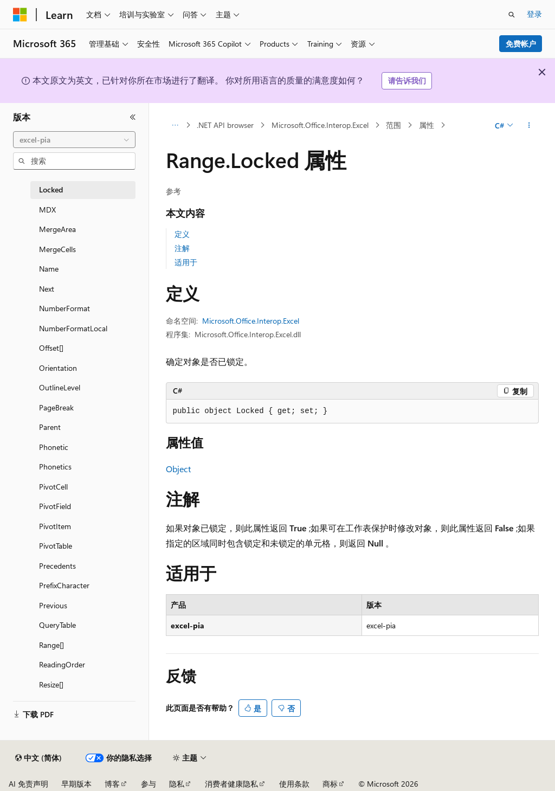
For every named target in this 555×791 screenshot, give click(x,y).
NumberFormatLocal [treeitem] (73, 328)
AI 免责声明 (28, 784)
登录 (534, 14)
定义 (182, 234)
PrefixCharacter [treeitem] (64, 585)
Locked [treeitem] (51, 189)
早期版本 (76, 784)
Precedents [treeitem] (57, 566)
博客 (112, 784)
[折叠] (132, 117)
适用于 (186, 262)
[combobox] (74, 140)
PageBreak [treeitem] (56, 407)
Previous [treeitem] (53, 605)
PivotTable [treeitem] (55, 546)
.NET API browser (225, 125)
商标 (330, 784)
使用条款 (294, 784)
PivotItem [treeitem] (55, 526)
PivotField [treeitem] (55, 506)
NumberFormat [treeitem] (64, 308)
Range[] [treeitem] (51, 645)
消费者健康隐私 (231, 784)
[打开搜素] (511, 14)
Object (178, 468)
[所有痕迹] (175, 125)
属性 (426, 125)
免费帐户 (521, 43)
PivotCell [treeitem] (53, 486)
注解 (182, 248)
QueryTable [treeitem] (57, 625)
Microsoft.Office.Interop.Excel (320, 125)
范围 (393, 125)
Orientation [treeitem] (58, 368)
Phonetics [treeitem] (55, 466)
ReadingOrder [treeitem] (62, 664)
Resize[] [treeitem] (51, 684)
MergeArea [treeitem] (57, 229)
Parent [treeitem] (50, 427)
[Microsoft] (20, 15)
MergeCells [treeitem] (57, 249)
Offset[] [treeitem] (51, 348)
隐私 (176, 784)
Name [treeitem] (49, 268)
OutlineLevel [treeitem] (59, 387)
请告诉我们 (407, 80)
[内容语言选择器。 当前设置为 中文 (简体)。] (38, 758)
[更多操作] (528, 125)
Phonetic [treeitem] (53, 447)
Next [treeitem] (46, 289)
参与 (148, 784)
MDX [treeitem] (47, 209)
